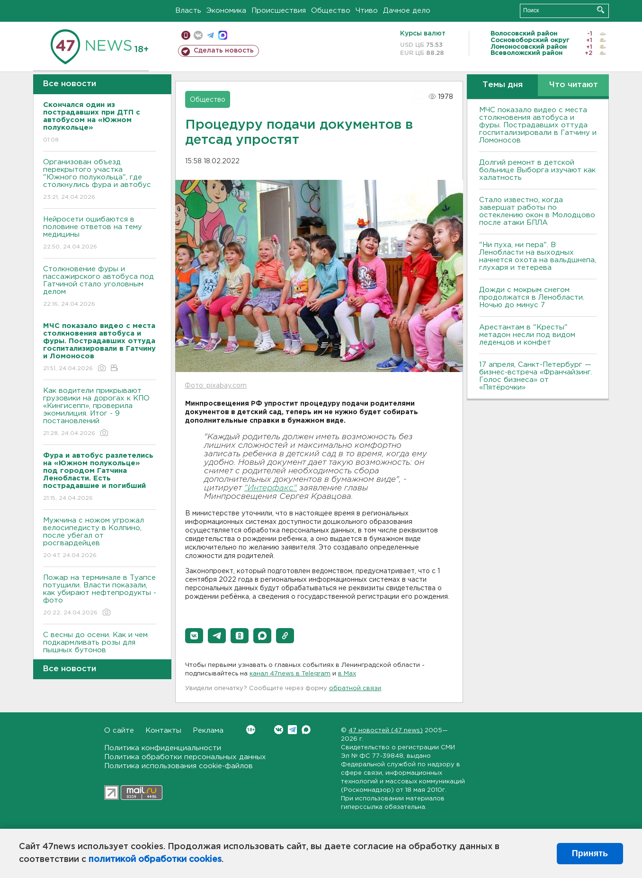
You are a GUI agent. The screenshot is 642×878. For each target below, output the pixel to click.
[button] (194, 635)
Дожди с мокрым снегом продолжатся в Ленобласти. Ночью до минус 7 (531, 297)
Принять (590, 853)
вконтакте (198, 35)
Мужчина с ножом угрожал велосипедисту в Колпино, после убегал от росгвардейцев (99, 538)
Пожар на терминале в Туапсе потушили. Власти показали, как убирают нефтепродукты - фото (99, 596)
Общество (330, 11)
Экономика (226, 11)
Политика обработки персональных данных (185, 757)
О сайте (119, 730)
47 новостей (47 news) (385, 730)
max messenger (222, 35)
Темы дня (502, 85)
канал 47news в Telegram (290, 673)
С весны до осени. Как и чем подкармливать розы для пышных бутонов (99, 649)
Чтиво (367, 11)
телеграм (210, 35)
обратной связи (355, 688)
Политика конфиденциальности (162, 748)
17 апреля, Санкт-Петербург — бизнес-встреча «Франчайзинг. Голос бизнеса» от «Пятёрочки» (535, 376)
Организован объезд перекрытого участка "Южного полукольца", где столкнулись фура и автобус (99, 180)
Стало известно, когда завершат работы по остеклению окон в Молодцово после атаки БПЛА (537, 211)
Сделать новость (224, 50)
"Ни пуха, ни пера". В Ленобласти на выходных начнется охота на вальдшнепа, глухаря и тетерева (537, 256)
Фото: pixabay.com (216, 386)
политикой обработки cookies (155, 859)
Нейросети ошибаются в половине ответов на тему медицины (99, 233)
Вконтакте (250, 729)
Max (306, 729)
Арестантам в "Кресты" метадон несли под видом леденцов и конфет (527, 335)
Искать (600, 9)
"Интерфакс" (270, 488)
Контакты (163, 730)
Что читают (573, 85)
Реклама (208, 730)
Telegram (292, 729)
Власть (188, 11)
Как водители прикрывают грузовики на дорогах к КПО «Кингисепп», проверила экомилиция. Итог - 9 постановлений (99, 412)
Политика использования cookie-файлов (178, 766)
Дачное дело (406, 11)
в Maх (347, 673)
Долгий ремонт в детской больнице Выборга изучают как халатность (537, 170)
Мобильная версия (185, 35)
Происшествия (278, 11)
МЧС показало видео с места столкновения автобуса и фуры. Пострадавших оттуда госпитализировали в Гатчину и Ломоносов (538, 125)
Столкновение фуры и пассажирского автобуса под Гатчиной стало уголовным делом (99, 287)
